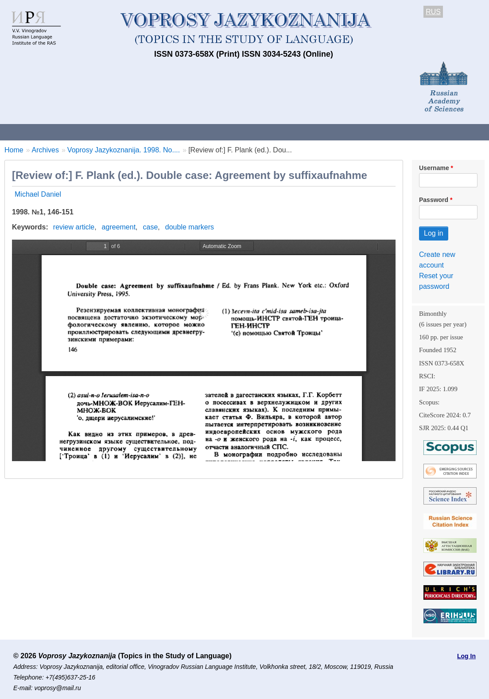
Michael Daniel (38, 194)
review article (73, 227)
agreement (119, 227)
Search (469, 132)
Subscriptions (354, 132)
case (150, 227)
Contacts (96, 132)
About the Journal (36, 132)
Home (13, 150)
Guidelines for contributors (169, 132)
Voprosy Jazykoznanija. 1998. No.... (123, 150)
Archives (301, 132)
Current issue (249, 132)
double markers (189, 227)
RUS (433, 12)
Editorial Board (416, 132)
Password (433, 199)
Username (434, 167)
